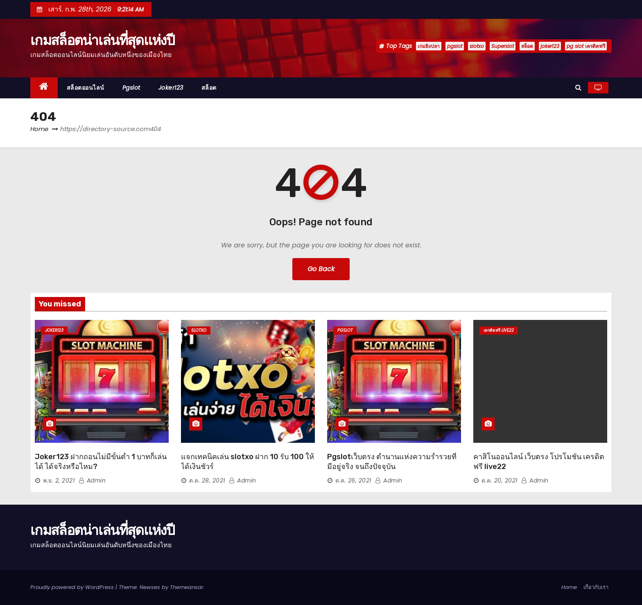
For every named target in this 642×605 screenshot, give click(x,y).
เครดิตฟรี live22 (499, 330)
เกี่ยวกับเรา (595, 587)
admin (92, 480)
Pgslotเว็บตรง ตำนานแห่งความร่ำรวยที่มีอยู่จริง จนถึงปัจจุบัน (392, 461)
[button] (578, 87)
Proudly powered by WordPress (72, 587)
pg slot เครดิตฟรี (586, 46)
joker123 (549, 46)
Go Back (321, 269)
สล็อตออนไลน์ (85, 88)
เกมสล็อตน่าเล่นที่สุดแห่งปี (102, 40)
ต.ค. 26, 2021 (353, 480)
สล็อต (527, 46)
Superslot (502, 46)
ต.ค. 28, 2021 (207, 480)
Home (39, 129)
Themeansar (186, 587)
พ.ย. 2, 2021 (59, 480)
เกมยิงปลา (429, 46)
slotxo (477, 46)
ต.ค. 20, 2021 (500, 480)
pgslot (454, 46)
